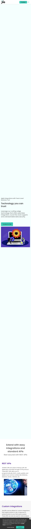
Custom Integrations (12, 506)
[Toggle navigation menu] (28, 2)
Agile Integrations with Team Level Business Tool (12, 199)
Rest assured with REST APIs (15, 455)
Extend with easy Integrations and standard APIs (15, 448)
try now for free (7, 224)
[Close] (30, 519)
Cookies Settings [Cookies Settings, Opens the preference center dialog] (10, 527)
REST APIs (6, 463)
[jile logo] (3, 2)
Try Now (23, 2)
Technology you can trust (12, 205)
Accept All (20, 527)
